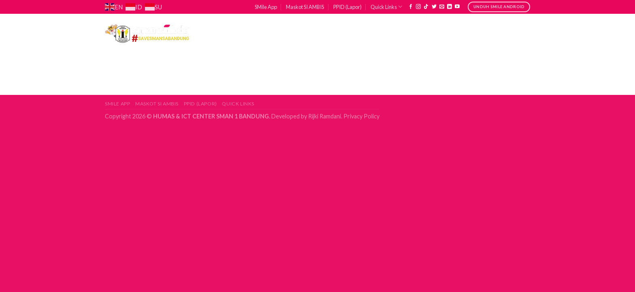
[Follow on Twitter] (434, 7)
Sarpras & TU (391, 33)
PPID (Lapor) (347, 7)
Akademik (279, 33)
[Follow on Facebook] (410, 7)
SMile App (266, 7)
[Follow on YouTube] (457, 7)
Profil (231, 33)
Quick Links (386, 7)
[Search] (527, 33)
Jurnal (491, 33)
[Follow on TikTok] (426, 7)
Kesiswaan (332, 33)
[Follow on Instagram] (418, 7)
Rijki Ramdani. (324, 116)
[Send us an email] (441, 7)
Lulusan (445, 33)
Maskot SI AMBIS (305, 7)
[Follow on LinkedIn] (449, 7)
